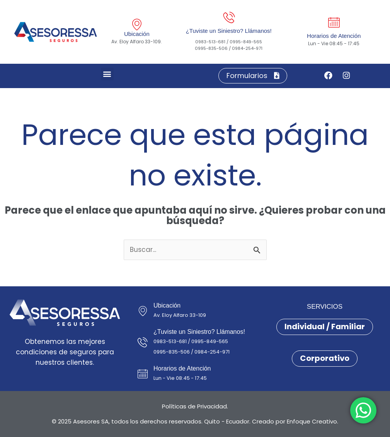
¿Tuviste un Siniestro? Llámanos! (229, 30)
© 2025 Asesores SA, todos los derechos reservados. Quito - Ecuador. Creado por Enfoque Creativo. (195, 421)
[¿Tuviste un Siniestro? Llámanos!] (229, 17)
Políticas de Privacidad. (195, 406)
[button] (107, 74)
